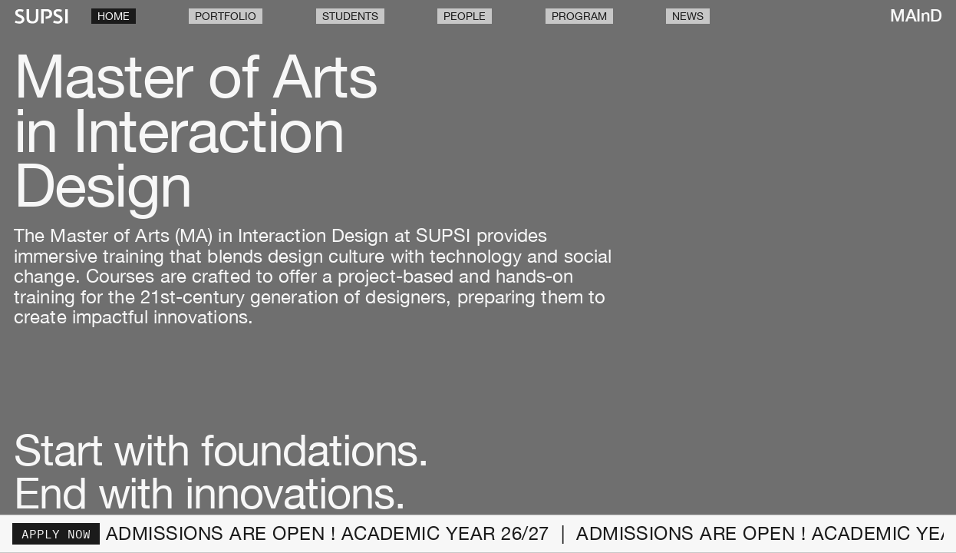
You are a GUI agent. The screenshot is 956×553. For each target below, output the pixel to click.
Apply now (56, 533)
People (464, 16)
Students (350, 16)
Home (113, 16)
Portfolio (225, 16)
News (688, 16)
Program (579, 16)
